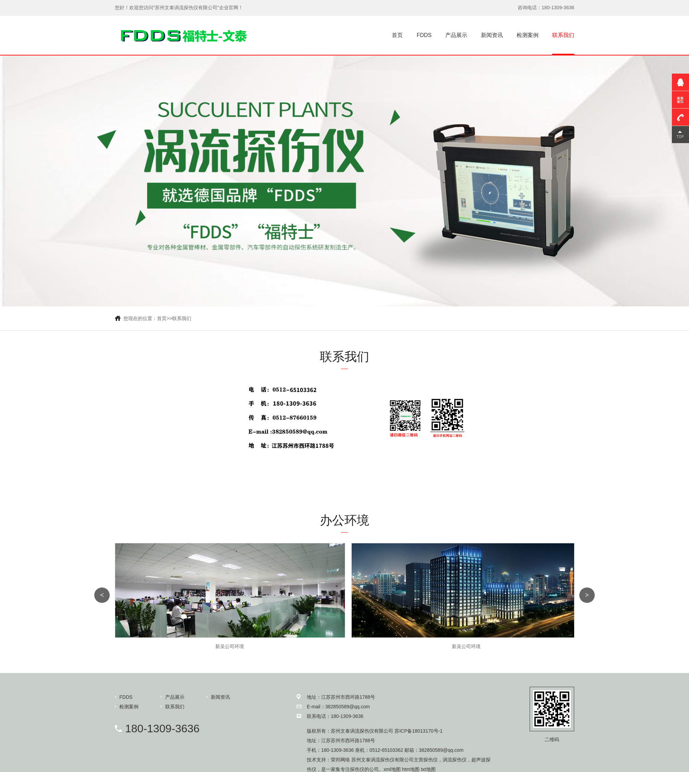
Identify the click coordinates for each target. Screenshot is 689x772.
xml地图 (392, 769)
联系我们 (563, 35)
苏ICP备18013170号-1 (419, 731)
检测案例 (528, 35)
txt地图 (428, 769)
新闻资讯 (492, 35)
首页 (397, 35)
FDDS (424, 35)
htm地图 (411, 769)
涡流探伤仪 (455, 759)
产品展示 (456, 35)
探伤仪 (430, 759)
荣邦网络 (340, 759)
